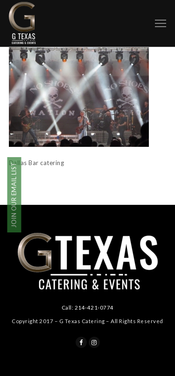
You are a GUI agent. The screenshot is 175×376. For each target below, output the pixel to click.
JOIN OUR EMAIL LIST (14, 195)
